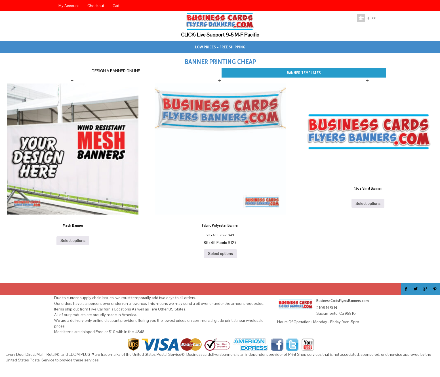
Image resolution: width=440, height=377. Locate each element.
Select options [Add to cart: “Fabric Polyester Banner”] (220, 253)
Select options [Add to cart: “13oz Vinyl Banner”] (367, 203)
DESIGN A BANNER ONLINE (116, 70)
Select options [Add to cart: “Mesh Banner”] (72, 240)
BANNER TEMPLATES (304, 72)
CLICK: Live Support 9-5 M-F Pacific (220, 34)
